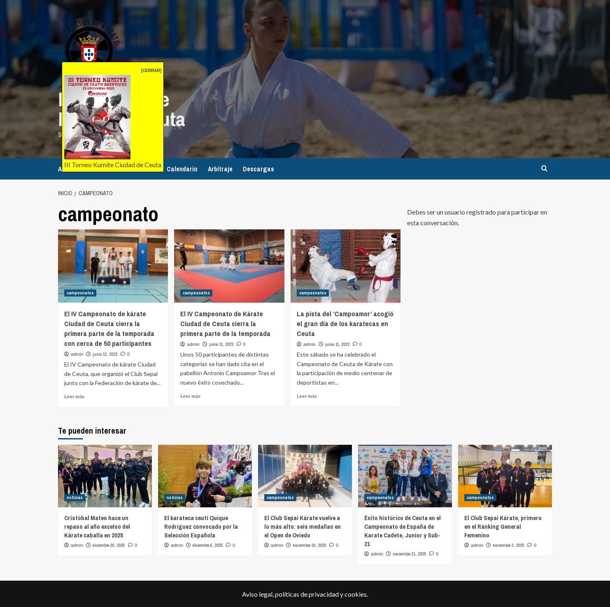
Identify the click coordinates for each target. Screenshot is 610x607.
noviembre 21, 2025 (409, 553)
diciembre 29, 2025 (109, 545)
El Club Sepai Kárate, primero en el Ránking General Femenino (503, 526)
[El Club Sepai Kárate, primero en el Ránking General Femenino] (505, 475)
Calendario (182, 168)
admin (77, 353)
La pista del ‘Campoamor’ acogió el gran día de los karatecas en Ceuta (345, 323)
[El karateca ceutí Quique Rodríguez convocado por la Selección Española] (205, 475)
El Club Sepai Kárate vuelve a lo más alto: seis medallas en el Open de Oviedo (302, 526)
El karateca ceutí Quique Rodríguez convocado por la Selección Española (201, 526)
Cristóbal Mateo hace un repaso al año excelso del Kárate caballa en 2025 (97, 526)
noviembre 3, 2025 (508, 545)
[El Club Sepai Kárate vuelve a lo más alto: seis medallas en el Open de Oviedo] (305, 475)
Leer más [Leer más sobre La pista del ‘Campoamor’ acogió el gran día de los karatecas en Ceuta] (307, 395)
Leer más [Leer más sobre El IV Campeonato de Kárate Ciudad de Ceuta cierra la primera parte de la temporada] (190, 395)
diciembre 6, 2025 (208, 545)
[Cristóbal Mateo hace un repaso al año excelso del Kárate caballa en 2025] (105, 475)
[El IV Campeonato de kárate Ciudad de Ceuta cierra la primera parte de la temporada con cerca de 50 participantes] (113, 265)
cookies (356, 594)
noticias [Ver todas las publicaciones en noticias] (75, 497)
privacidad (324, 594)
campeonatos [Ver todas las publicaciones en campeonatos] (80, 293)
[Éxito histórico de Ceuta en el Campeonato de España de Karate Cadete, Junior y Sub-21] (405, 475)
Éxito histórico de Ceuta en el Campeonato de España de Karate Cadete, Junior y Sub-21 (402, 530)
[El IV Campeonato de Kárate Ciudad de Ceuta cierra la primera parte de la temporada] (229, 265)
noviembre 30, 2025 (309, 545)
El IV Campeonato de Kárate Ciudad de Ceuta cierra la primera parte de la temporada (225, 323)
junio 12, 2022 (105, 354)
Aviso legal (257, 594)
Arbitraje (220, 168)
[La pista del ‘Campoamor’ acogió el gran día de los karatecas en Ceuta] (345, 265)
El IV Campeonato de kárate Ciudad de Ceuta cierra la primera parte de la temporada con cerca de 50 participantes (109, 328)
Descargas (258, 168)
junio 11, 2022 (221, 344)
